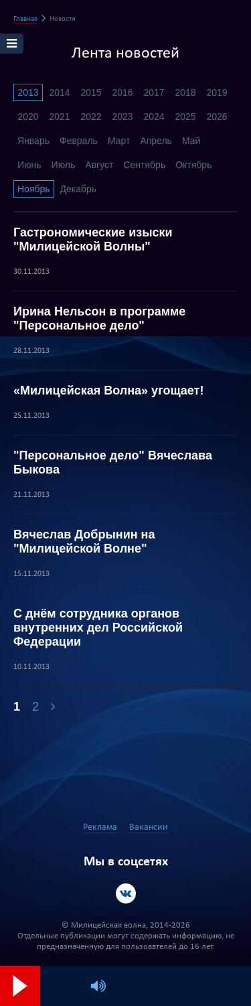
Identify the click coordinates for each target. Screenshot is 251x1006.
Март (119, 140)
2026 (216, 116)
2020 (27, 116)
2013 (27, 92)
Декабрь (78, 189)
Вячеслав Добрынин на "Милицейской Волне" (84, 541)
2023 (122, 116)
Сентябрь (144, 164)
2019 (216, 92)
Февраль (79, 140)
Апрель (156, 140)
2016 (122, 92)
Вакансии (148, 827)
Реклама (100, 827)
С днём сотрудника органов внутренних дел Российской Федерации (98, 627)
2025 (185, 116)
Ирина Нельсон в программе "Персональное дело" (99, 318)
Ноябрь (33, 189)
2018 (185, 92)
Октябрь (193, 164)
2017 (153, 92)
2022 (90, 116)
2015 (90, 92)
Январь (33, 140)
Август (99, 164)
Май (191, 140)
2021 (59, 116)
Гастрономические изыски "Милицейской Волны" (93, 239)
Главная (25, 19)
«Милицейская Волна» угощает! (108, 390)
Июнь (29, 164)
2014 (59, 92)
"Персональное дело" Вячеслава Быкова (112, 462)
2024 (153, 116)
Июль (64, 164)
